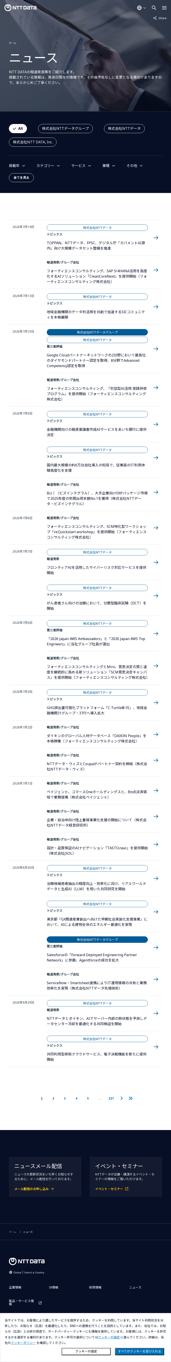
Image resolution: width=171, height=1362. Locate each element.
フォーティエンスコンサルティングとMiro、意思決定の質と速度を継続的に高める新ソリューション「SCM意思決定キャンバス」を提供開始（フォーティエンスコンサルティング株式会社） (97, 672)
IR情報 (53, 1287)
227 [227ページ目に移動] (111, 1098)
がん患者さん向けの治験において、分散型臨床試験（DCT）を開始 (97, 606)
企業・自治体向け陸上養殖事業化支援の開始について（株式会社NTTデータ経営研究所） (97, 822)
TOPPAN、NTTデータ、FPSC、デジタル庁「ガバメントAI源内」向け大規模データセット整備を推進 (96, 245)
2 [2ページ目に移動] (53, 1098)
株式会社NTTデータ (124, 128)
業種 (106, 165)
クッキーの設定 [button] (109, 1337)
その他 (131, 165)
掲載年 (14, 165)
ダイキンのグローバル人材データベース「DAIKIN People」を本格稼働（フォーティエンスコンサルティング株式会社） (97, 738)
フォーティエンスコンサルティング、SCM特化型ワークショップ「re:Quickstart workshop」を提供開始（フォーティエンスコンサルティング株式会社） (97, 532)
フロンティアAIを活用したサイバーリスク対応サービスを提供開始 (96, 570)
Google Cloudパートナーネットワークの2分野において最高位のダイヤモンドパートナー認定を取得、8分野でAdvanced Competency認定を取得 (96, 360)
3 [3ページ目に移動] (65, 1098)
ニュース (135, 1287)
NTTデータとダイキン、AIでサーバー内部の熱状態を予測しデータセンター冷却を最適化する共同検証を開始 (97, 1021)
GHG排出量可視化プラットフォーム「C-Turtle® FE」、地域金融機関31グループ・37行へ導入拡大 (97, 710)
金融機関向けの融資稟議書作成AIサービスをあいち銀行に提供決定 (97, 432)
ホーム (12, 43)
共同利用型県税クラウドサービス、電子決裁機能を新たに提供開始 (97, 1057)
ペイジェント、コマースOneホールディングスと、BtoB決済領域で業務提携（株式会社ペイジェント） (97, 794)
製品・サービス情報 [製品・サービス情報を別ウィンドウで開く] (21, 1302)
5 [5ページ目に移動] (88, 1098)
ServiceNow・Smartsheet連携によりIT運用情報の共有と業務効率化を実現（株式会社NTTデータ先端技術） (97, 985)
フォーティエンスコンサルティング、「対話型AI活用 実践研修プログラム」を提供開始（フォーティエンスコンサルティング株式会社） (97, 394)
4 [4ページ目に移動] (76, 1098)
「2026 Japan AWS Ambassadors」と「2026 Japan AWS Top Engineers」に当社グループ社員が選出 (96, 641)
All (20, 128)
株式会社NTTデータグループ (65, 128)
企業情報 (15, 1287)
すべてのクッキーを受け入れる (139, 1351)
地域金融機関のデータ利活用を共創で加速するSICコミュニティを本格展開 (96, 314)
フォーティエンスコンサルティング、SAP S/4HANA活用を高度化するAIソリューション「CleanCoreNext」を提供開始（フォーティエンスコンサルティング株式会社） (97, 276)
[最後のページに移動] (130, 1098)
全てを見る (21, 177)
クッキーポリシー (23, 1343)
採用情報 (95, 1287)
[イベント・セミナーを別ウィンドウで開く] (126, 1189)
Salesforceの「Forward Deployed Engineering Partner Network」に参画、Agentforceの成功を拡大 (92, 957)
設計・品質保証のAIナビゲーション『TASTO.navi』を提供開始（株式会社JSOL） (97, 851)
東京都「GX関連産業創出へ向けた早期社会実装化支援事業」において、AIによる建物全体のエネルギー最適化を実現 (97, 922)
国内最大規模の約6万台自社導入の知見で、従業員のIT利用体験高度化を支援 (96, 468)
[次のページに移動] (121, 1098)
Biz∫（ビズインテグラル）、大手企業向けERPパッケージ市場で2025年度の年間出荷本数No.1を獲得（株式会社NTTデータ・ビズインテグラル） (97, 498)
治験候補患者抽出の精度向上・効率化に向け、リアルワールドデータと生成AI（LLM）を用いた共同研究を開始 (96, 886)
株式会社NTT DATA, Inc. (33, 142)
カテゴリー (45, 165)
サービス (78, 165)
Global (28, 1272)
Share (160, 18)
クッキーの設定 (86, 1351)
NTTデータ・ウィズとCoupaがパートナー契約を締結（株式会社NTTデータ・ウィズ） (97, 766)
